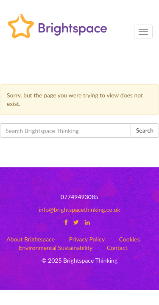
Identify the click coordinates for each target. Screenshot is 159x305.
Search (144, 130)
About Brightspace (30, 239)
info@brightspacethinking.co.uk (79, 209)
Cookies (129, 239)
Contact (117, 247)
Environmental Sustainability (56, 247)
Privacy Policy (87, 239)
